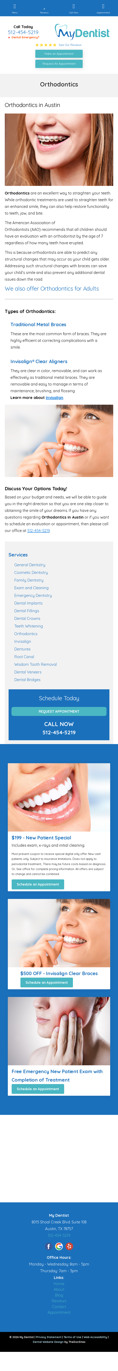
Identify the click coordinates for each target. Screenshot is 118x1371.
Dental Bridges (27, 679)
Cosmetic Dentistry (31, 572)
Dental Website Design (48, 1342)
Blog (59, 1295)
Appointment (59, 1312)
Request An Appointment (59, 63)
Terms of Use (72, 1337)
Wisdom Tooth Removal (35, 664)
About (59, 1289)
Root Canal (24, 656)
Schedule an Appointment (38, 884)
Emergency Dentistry (33, 595)
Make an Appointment (59, 54)
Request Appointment (59, 711)
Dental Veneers (27, 672)
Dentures (22, 649)
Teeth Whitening (28, 626)
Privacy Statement (48, 1337)
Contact (59, 1306)
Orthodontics (25, 633)
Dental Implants (28, 603)
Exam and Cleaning (31, 587)
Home (59, 1283)
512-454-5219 (23, 32)
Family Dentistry (29, 580)
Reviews (59, 1300)
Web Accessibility (95, 1337)
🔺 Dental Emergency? (23, 37)
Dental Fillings (26, 610)
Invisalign (54, 397)
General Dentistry (29, 564)
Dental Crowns (27, 618)
